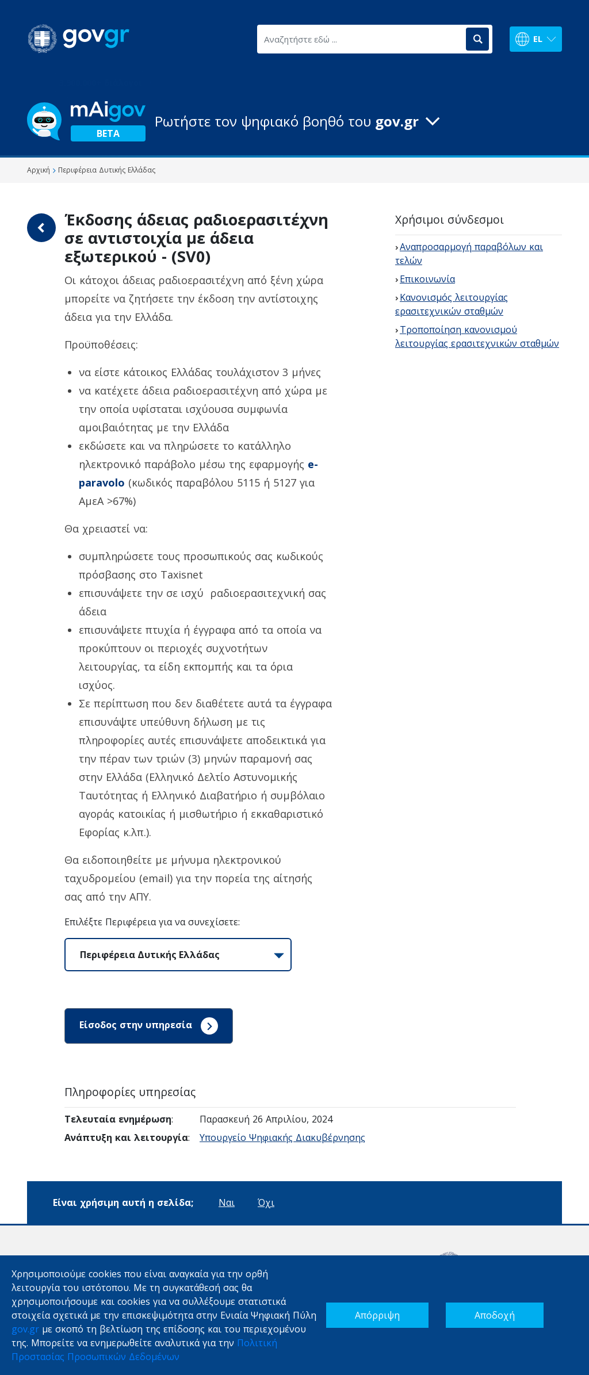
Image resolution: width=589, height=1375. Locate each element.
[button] (294, 121)
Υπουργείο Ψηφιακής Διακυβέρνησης (282, 1137)
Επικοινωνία (427, 279)
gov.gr (25, 1329)
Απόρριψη (377, 1315)
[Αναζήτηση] (477, 39)
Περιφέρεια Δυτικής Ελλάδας (150, 954)
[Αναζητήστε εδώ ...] (360, 39)
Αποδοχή (495, 1315)
